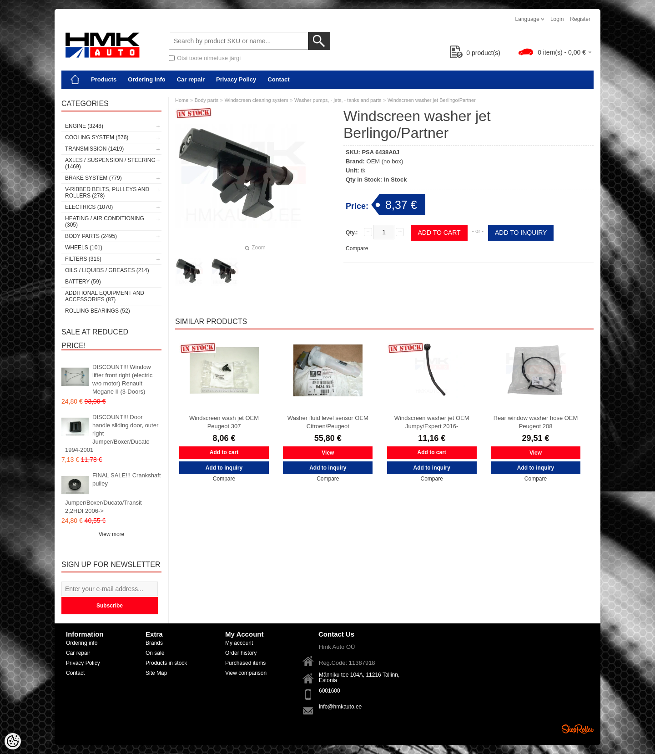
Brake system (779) (93, 178)
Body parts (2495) (91, 236)
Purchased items (245, 663)
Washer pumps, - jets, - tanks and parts (338, 100)
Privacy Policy (236, 79)
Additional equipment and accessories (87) (104, 296)
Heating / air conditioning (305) (104, 221)
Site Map (156, 673)
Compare (357, 248)
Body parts (207, 100)
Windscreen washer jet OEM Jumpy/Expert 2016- (431, 422)
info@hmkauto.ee (340, 706)
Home (181, 100)
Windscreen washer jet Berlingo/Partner (432, 100)
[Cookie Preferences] (13, 741)
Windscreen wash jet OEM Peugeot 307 (224, 422)
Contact (278, 79)
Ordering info (146, 79)
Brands (154, 643)
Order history (241, 653)
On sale (155, 653)
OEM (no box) (385, 161)
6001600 (329, 690)
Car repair (191, 79)
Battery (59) (83, 281)
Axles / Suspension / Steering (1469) (110, 163)
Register (580, 19)
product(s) (475, 53)
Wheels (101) (83, 247)
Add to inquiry (521, 232)
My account (239, 643)
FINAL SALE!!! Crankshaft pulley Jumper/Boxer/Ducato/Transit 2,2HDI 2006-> (113, 493)
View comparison (246, 673)
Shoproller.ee (578, 729)
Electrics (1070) (89, 207)
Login (557, 19)
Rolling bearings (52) (97, 311)
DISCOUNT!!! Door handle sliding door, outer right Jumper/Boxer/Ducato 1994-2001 (111, 433)
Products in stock (166, 663)
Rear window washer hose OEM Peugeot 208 (536, 422)
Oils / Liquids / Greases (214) (107, 270)
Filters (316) (83, 259)
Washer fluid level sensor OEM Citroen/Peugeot (327, 422)
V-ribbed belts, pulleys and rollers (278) (107, 192)
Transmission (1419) (94, 149)
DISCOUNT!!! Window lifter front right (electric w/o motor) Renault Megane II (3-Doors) (122, 379)
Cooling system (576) (96, 137)
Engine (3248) (84, 126)
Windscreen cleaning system (256, 100)
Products (103, 79)
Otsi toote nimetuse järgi (209, 58)
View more (111, 534)
